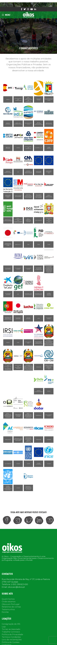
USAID (18, 487)
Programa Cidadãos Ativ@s (18, 415)
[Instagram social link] (28, 9)
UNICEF (49, 463)
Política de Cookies (10, 636)
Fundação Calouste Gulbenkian (38, 268)
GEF (18, 294)
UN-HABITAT (8, 463)
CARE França (49, 148)
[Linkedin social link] (35, 9)
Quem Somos (8, 593)
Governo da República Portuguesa (7, 318)
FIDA (38, 244)
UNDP (28, 463)
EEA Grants (38, 220)
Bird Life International (18, 124)
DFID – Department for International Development (18, 220)
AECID (7, 99)
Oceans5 (38, 367)
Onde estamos (8, 596)
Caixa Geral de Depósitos (28, 147)
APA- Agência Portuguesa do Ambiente (28, 99)
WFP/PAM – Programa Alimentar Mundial (28, 488)
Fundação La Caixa (8, 294)
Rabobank (38, 415)
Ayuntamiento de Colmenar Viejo (49, 99)
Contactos (6, 639)
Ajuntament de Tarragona (18, 99)
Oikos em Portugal (10, 598)
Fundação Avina (18, 269)
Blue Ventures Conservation (39, 123)
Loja (4, 621)
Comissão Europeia (38, 172)
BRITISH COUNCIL (8, 148)
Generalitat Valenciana (28, 294)
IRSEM (8, 342)
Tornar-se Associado (11, 623)
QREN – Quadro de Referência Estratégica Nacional (28, 415)
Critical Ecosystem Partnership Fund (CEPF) (28, 196)
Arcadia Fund (38, 99)
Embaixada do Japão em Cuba (7, 244)
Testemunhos (8, 603)
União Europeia (38, 464)
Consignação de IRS (11, 618)
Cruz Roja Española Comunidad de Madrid (38, 196)
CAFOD (18, 147)
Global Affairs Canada (49, 294)
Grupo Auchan (28, 318)
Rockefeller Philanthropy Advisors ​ (18, 439)
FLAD (49, 244)
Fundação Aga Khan (8, 269)
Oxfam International (38, 391)
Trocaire (38, 439)
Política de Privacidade (12, 628)
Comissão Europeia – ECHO (8, 196)
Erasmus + (18, 244)
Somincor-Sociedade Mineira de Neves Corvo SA (28, 439)
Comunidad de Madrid (18, 196)
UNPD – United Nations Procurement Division (8, 487)
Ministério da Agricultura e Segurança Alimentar (7, 367)
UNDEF (18, 463)
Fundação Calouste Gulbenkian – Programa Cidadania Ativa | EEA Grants (48, 269)
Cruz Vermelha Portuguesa (48, 196)
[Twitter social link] (24, 9)
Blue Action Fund (28, 124)
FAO (28, 244)
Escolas (5, 606)
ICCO (38, 318)
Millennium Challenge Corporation (38, 342)
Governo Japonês (18, 318)
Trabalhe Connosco (11, 626)
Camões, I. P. (38, 147)
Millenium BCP (28, 342)
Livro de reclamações (12, 634)
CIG (18, 171)
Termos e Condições (11, 631)
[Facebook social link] (21, 9)
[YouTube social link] (31, 9)
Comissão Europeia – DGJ (49, 171)
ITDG (18, 342)
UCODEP (49, 439)
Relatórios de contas (11, 601)
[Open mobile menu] (6, 15)
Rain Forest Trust (48, 415)
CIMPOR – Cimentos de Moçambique (28, 171)
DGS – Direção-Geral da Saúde (28, 220)
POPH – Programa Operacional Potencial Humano (8, 415)
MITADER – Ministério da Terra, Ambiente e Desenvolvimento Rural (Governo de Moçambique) (28, 367)
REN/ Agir (8, 439)
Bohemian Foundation (48, 124)
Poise (48, 391)
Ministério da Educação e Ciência (18, 367)
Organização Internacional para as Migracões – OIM (49, 367)
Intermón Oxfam (49, 318)
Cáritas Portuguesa (7, 172)
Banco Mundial (7, 124)
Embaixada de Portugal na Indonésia (49, 220)
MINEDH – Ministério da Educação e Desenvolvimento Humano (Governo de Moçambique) (48, 343)
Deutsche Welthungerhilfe (8, 220)
